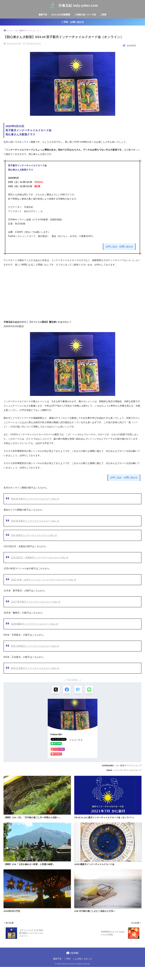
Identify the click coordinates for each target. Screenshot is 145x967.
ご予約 (67, 959)
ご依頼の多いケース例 (85, 14)
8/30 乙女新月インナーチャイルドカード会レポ (35, 668)
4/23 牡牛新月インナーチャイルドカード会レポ (35, 499)
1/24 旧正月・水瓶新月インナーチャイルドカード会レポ (39, 557)
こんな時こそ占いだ (82, 959)
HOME (72, 953)
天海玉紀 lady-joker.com (72, 5)
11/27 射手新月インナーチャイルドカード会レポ (35, 602)
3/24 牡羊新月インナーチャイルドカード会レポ (35, 521)
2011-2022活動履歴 (60, 14)
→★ (40, 211)
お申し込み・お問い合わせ (119, 246)
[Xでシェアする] (56, 690)
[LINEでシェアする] (89, 690)
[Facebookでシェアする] (67, 690)
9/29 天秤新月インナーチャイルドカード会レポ (35, 646)
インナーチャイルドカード (128, 770)
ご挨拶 (103, 14)
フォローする (76, 740)
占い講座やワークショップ (128, 766)
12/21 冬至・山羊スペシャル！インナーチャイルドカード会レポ (43, 579)
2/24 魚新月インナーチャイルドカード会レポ (34, 535)
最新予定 (43, 14)
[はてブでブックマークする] (78, 690)
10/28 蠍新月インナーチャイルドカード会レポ (34, 624)
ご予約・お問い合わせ (72, 22)
